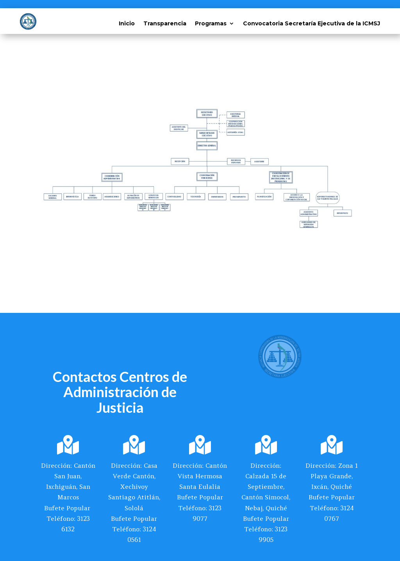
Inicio (127, 24)
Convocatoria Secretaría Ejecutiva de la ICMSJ (311, 24)
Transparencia (164, 24)
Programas (211, 24)
